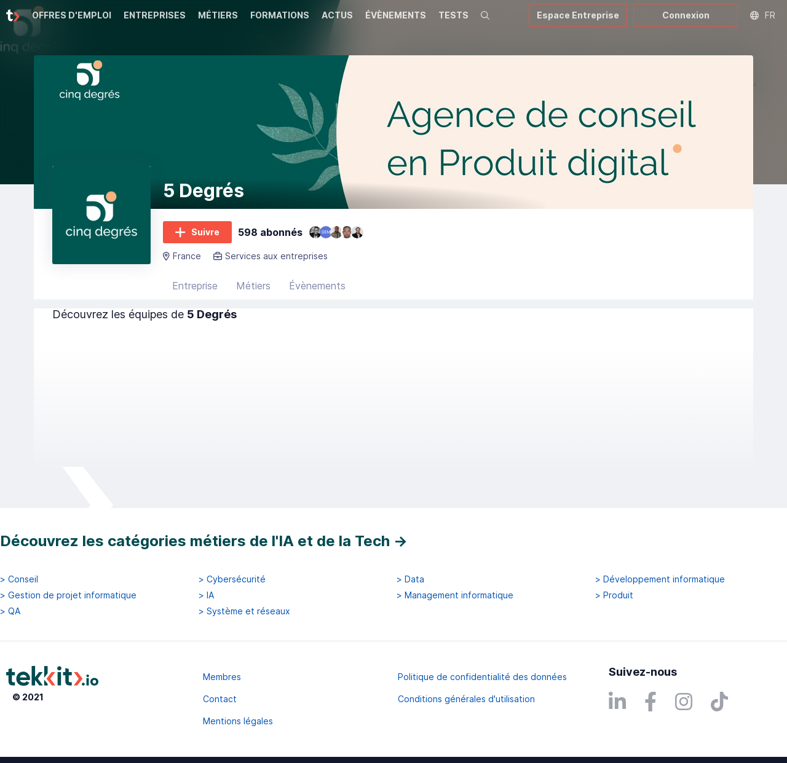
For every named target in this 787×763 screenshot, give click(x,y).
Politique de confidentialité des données (482, 676)
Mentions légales (238, 721)
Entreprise (195, 286)
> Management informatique (455, 595)
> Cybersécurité (232, 579)
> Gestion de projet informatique (68, 595)
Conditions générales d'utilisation (466, 699)
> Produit (614, 595)
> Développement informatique (660, 579)
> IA (206, 595)
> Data (410, 579)
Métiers (253, 286)
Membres (222, 676)
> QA (10, 611)
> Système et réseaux (244, 611)
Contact (220, 699)
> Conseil (19, 579)
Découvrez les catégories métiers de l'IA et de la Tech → (204, 541)
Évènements (317, 286)
